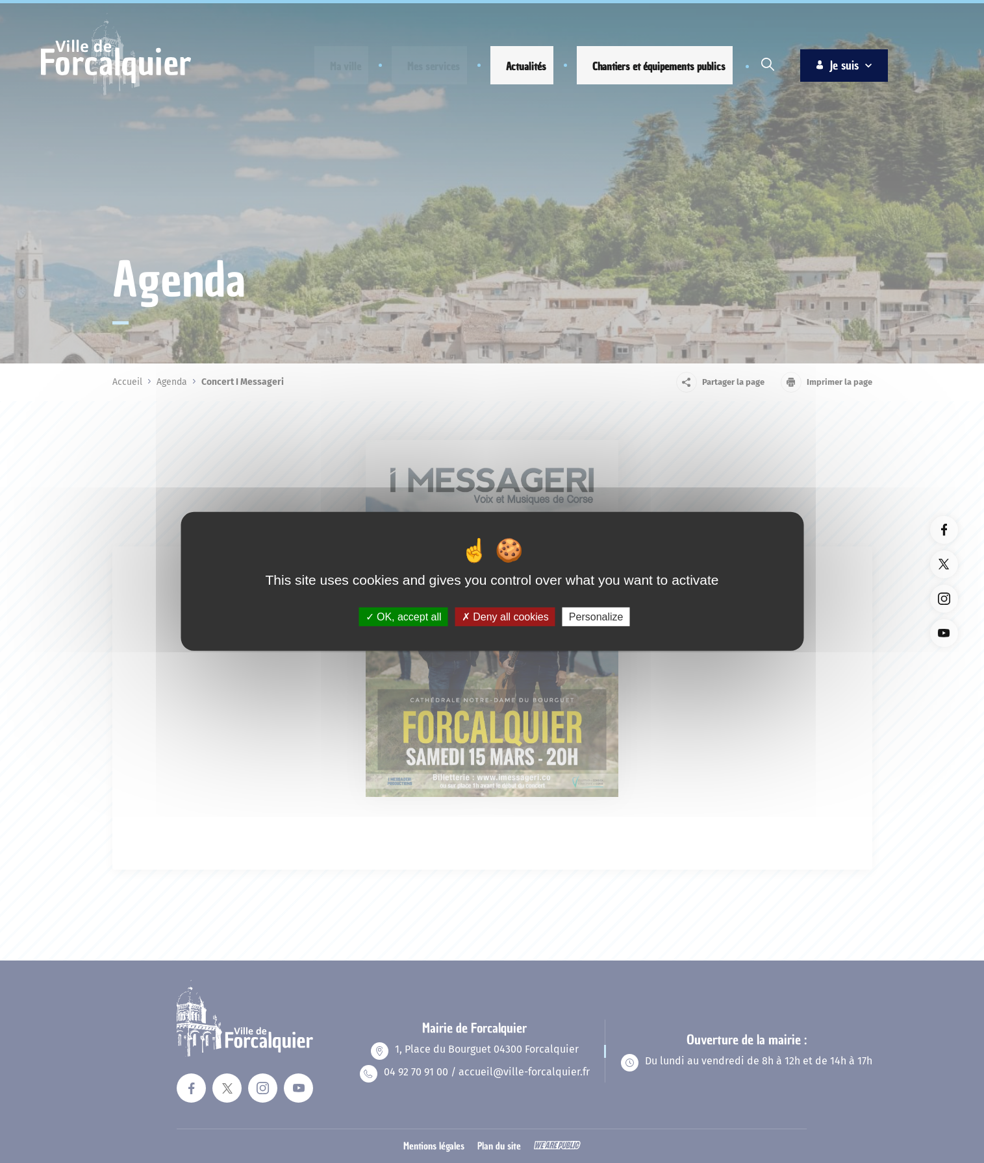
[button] (335, 66)
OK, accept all (404, 616)
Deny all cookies (505, 616)
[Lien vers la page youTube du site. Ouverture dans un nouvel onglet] (944, 633)
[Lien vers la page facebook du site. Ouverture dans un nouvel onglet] (944, 530)
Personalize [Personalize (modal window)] (596, 616)
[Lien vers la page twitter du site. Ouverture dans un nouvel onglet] (944, 564)
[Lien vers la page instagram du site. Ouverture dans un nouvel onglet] (944, 599)
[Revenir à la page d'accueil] (116, 93)
